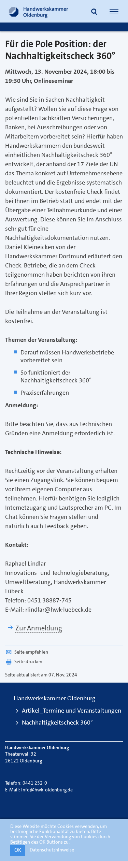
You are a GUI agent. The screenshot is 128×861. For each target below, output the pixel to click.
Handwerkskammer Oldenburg (55, 698)
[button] (94, 12)
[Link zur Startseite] (38, 11)
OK (17, 849)
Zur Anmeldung (38, 628)
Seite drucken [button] (23, 661)
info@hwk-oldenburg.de (47, 790)
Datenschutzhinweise (52, 850)
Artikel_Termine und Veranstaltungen (71, 710)
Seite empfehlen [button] (26, 652)
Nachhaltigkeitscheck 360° (57, 722)
